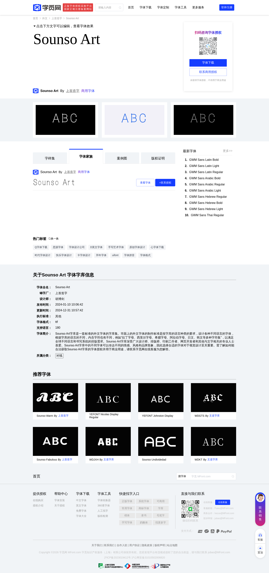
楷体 (127, 515)
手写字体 (127, 522)
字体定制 (163, 7)
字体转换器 (104, 500)
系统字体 (144, 501)
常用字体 (127, 508)
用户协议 (134, 545)
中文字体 (81, 500)
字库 (160, 508)
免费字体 (81, 510)
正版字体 (127, 501)
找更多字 (160, 522)
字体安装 (59, 500)
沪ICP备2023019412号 (117, 557)
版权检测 (103, 515)
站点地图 (172, 545)
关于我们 (97, 545)
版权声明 (159, 545)
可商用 (161, 501)
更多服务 (198, 7)
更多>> (227, 150)
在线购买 (38, 500)
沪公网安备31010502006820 (148, 557)
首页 (131, 7)
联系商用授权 (208, 71)
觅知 (86, 552)
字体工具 (181, 7)
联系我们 (109, 545)
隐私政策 (147, 545)
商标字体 (144, 508)
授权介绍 (38, 505)
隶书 (143, 515)
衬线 (59, 355)
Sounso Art (48, 172)
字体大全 (81, 515)
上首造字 (57, 18)
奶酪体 (144, 522)
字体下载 (145, 7)
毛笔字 (161, 515)
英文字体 (81, 505)
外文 (44, 18)
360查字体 (104, 505)
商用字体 (88, 91)
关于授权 (59, 505)
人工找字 (103, 510)
